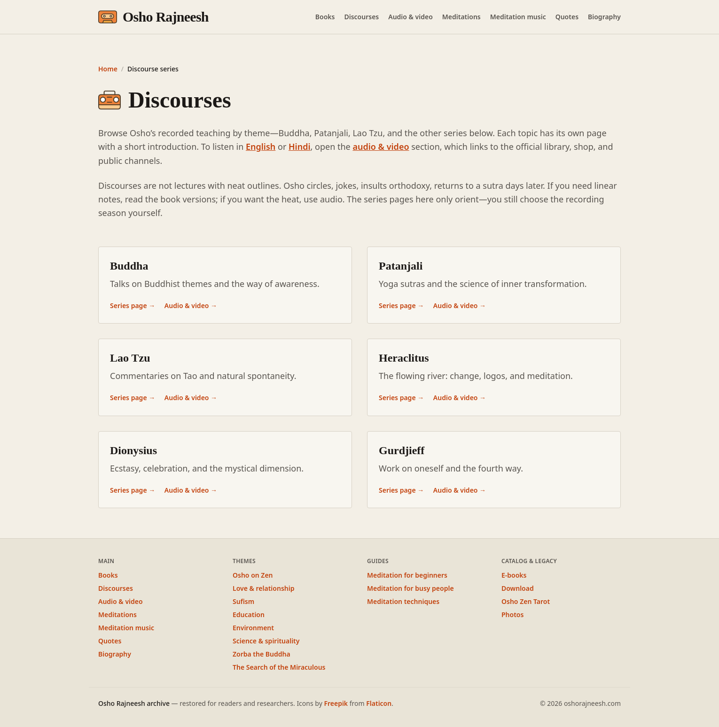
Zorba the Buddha (261, 654)
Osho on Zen (253, 575)
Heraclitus (404, 358)
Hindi (300, 146)
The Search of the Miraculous (279, 667)
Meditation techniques (403, 601)
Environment (253, 627)
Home (107, 68)
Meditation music (518, 16)
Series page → (133, 305)
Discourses (361, 16)
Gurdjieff (401, 450)
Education (249, 614)
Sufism (243, 601)
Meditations (461, 16)
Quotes (566, 16)
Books (325, 16)
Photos (512, 614)
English (260, 146)
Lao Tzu (130, 358)
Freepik (336, 703)
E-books (513, 575)
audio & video (380, 146)
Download (517, 588)
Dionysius (133, 450)
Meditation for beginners (407, 575)
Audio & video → (190, 305)
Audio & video (410, 16)
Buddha (129, 266)
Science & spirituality (266, 640)
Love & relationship (263, 588)
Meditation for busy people (410, 588)
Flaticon (378, 703)
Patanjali (400, 266)
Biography (604, 16)
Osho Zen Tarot (525, 601)
